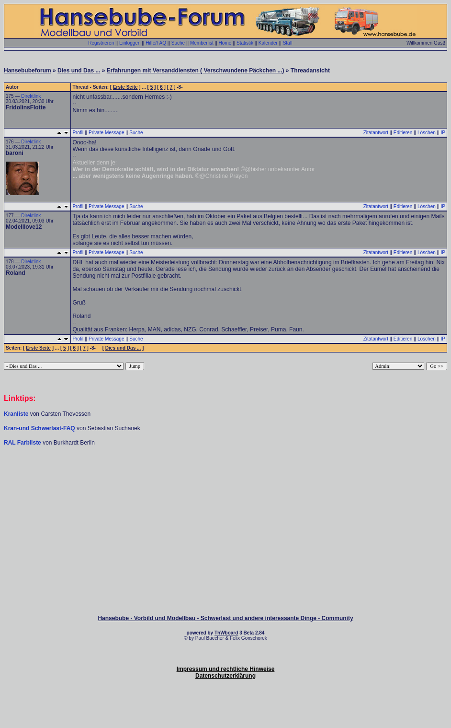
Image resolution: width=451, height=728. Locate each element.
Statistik (245, 43)
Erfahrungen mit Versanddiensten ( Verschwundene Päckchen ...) (195, 70)
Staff (288, 43)
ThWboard (226, 632)
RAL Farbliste (23, 442)
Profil (77, 132)
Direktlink (31, 96)
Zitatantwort (375, 132)
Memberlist (202, 43)
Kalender (268, 43)
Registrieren (101, 43)
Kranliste (16, 414)
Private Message (106, 132)
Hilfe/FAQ (156, 43)
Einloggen (129, 43)
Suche (178, 43)
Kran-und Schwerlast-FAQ (40, 428)
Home (225, 43)
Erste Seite (125, 87)
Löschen (426, 132)
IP (443, 132)
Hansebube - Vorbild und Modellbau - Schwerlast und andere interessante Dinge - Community (225, 618)
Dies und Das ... (78, 70)
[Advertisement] (225, 475)
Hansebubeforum (27, 70)
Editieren (403, 132)
